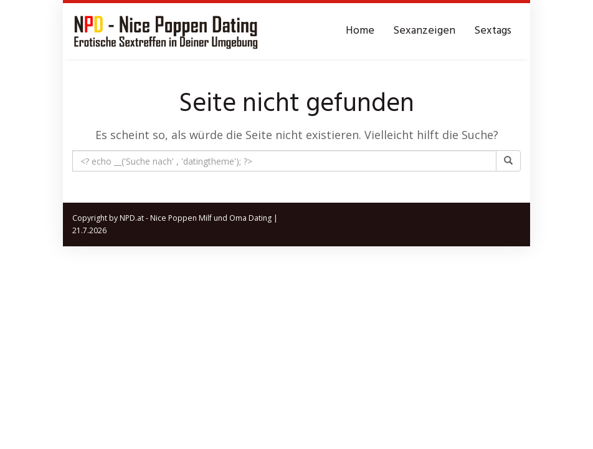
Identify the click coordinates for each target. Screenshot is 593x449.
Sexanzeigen (424, 31)
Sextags (492, 31)
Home (360, 31)
